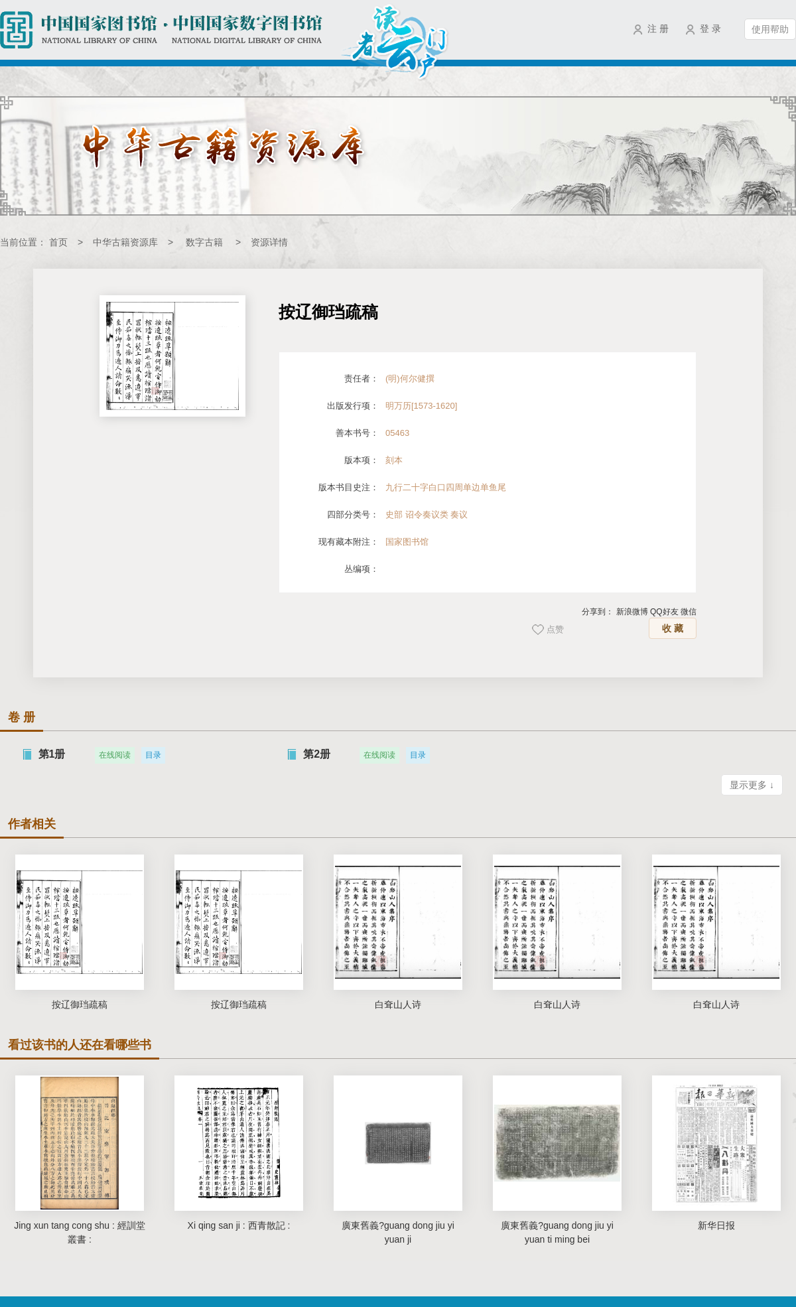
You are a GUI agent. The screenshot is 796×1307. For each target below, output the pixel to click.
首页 (58, 242)
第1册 (52, 754)
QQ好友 (664, 611)
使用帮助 (770, 29)
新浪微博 (632, 611)
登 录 (710, 28)
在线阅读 (115, 755)
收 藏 (672, 628)
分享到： (598, 611)
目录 (153, 755)
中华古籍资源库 (125, 242)
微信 (688, 611)
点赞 (555, 629)
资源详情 (269, 242)
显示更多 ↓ (752, 785)
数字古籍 (204, 242)
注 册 (658, 28)
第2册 (316, 754)
